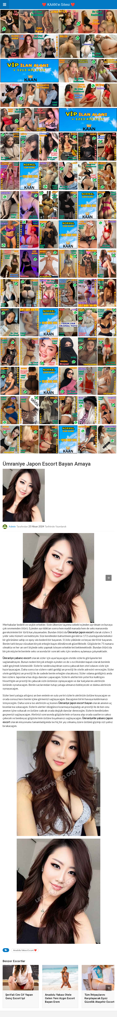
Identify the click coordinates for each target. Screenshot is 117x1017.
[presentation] (109, 988)
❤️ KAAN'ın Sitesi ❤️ (58, 4)
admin (12, 526)
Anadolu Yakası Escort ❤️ (25, 950)
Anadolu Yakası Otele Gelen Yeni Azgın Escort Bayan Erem (60, 998)
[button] (4, 4)
